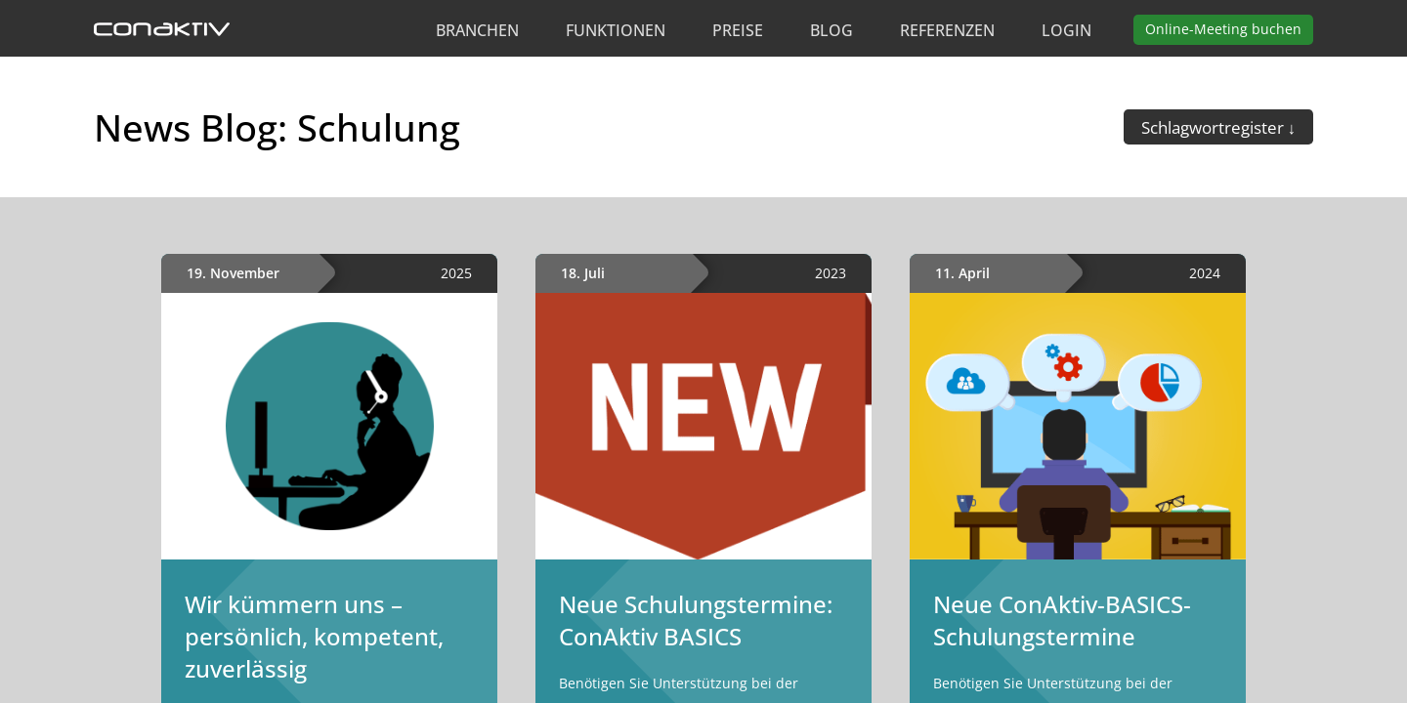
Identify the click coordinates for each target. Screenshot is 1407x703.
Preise (737, 30)
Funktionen (615, 30)
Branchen (477, 30)
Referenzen (947, 30)
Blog (831, 30)
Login (1066, 30)
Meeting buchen (1223, 29)
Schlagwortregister (1214, 127)
